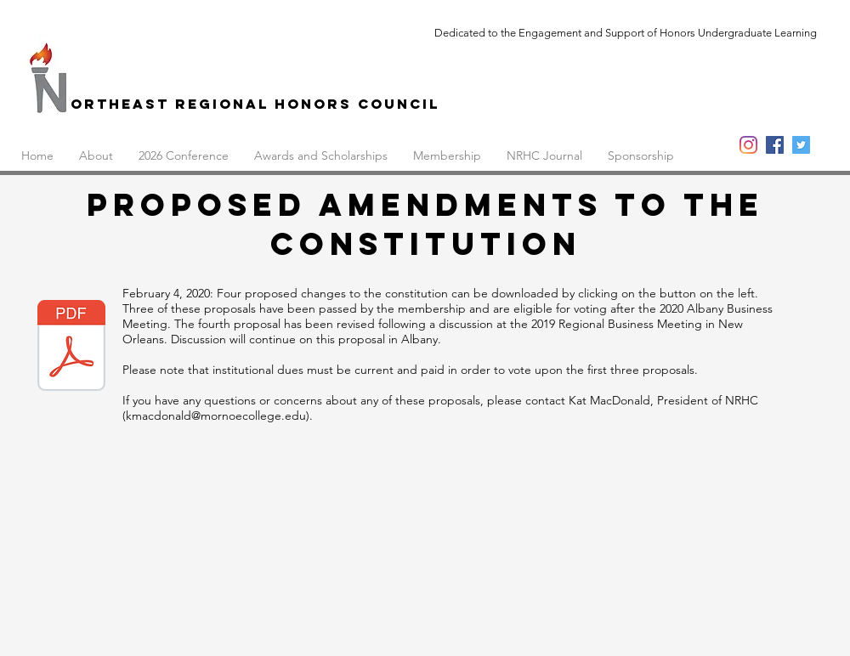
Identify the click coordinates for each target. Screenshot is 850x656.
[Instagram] (748, 145)
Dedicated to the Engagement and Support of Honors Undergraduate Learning (625, 32)
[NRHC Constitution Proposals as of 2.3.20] (71, 347)
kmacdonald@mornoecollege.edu (216, 415)
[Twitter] (801, 145)
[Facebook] (775, 145)
